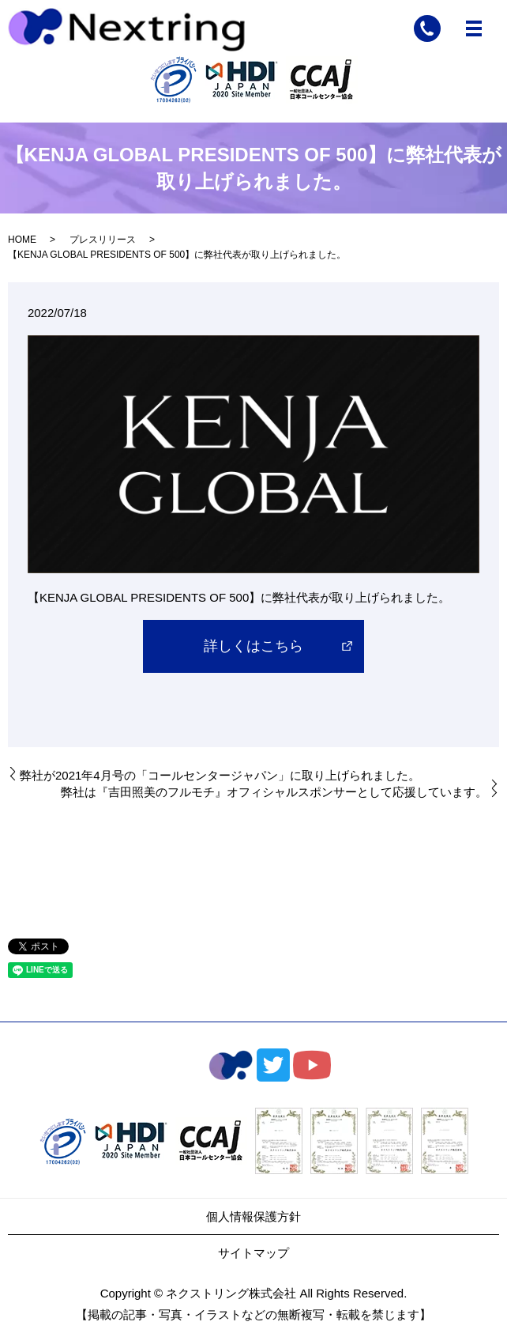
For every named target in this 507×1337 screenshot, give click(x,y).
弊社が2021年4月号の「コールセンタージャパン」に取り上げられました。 (220, 775)
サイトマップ (253, 1253)
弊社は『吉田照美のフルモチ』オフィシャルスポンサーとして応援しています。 (274, 792)
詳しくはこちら (253, 646)
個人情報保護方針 (253, 1216)
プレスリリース (102, 239)
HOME (22, 239)
